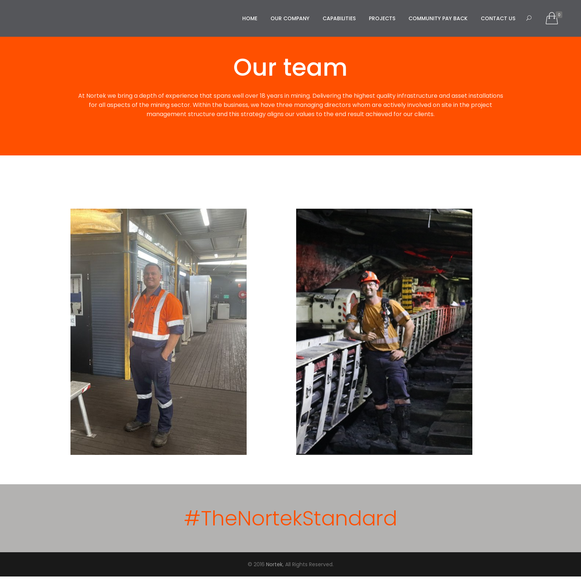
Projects (382, 18)
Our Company (289, 18)
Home (249, 18)
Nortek (274, 564)
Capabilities (339, 18)
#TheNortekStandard (290, 518)
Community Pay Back (438, 18)
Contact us (498, 18)
